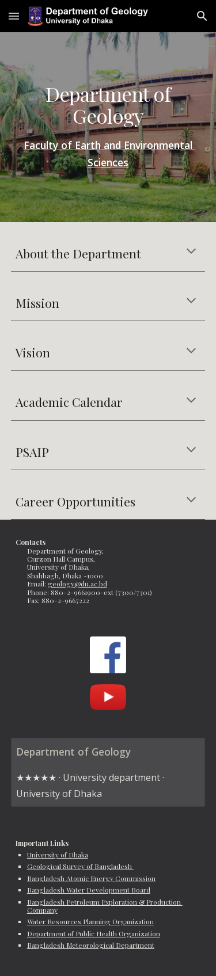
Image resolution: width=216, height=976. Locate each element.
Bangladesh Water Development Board (88, 889)
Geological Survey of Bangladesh (80, 866)
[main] (108, 127)
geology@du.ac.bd (77, 583)
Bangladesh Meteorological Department (90, 945)
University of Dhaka (57, 854)
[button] (14, 16)
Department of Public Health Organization (93, 933)
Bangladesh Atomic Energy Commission (91, 878)
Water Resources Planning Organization (90, 921)
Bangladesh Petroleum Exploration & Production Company (105, 905)
